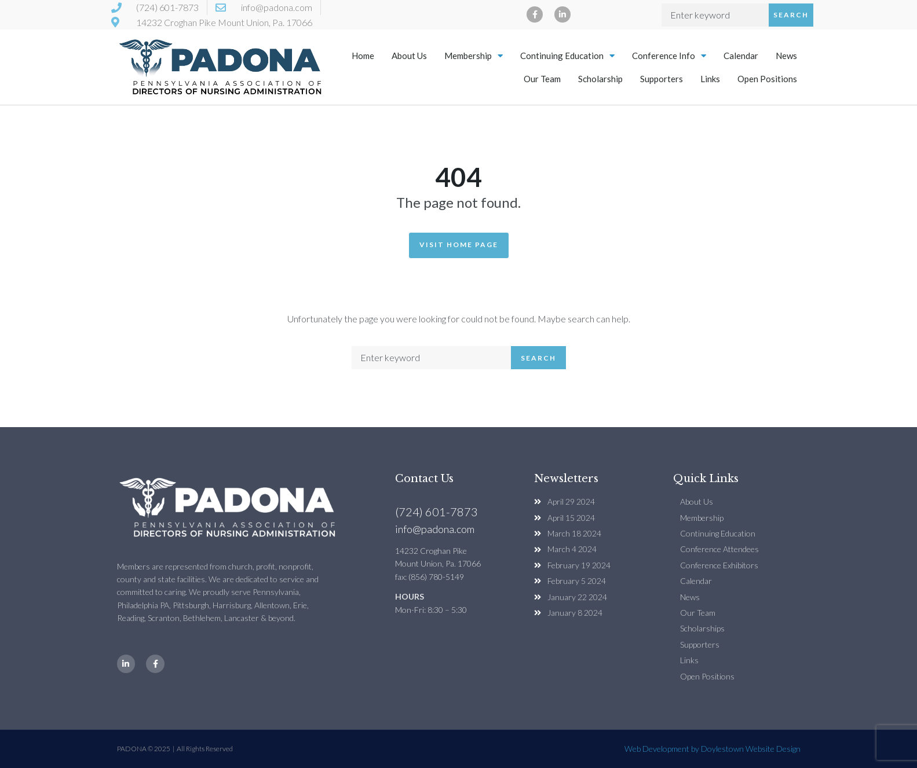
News (786, 55)
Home (363, 55)
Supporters (661, 79)
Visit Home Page (458, 244)
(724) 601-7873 (436, 512)
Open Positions (767, 79)
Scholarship (600, 79)
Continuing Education (567, 56)
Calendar (741, 55)
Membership (473, 56)
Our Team (542, 79)
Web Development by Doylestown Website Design (712, 749)
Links (710, 79)
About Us (409, 55)
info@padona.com (434, 529)
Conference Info (669, 56)
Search (791, 14)
